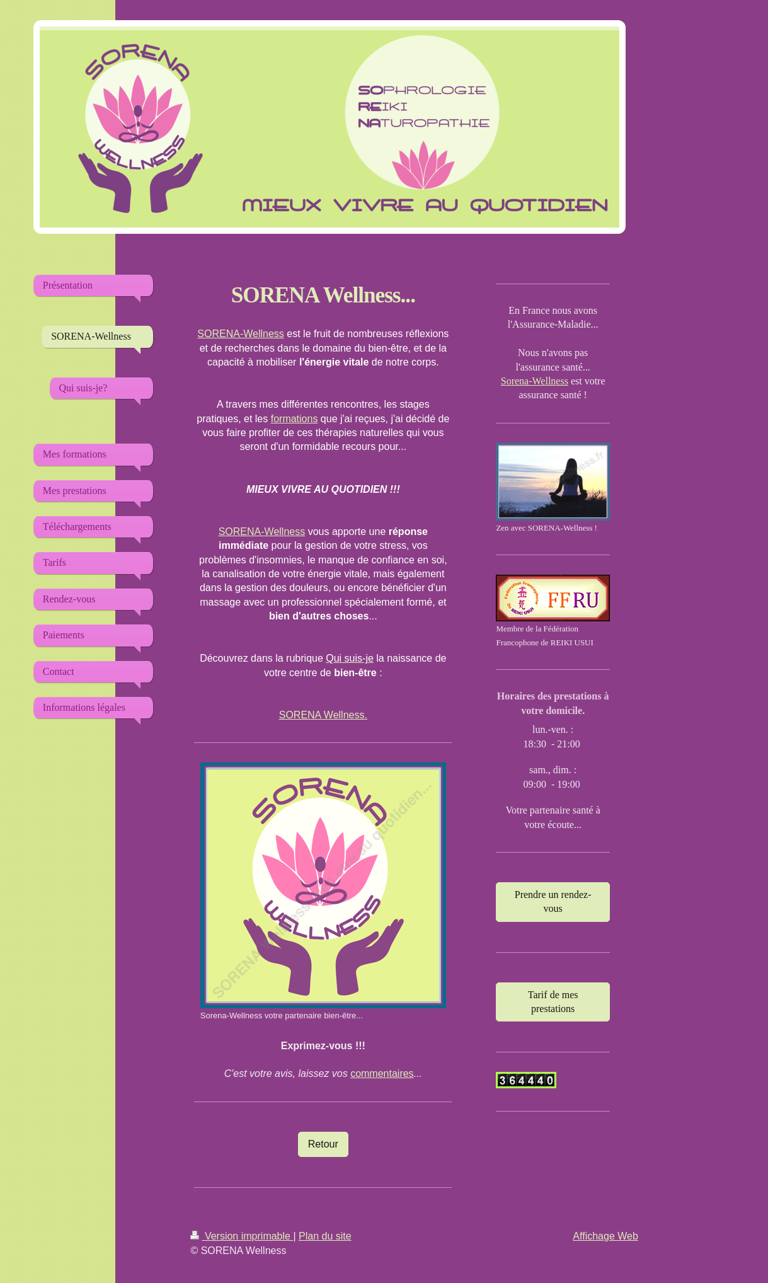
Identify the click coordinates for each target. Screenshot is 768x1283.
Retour (323, 1144)
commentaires (381, 1073)
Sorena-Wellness (534, 381)
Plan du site (325, 1236)
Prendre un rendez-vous (553, 901)
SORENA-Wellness (240, 333)
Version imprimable (241, 1236)
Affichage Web (605, 1236)
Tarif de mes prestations (553, 1001)
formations (294, 418)
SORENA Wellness (322, 715)
